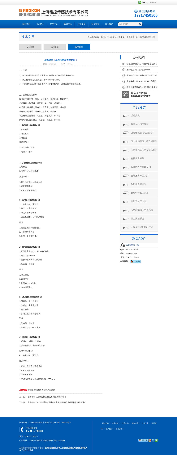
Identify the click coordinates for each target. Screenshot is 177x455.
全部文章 (30, 47)
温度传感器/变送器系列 (142, 133)
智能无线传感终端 (140, 124)
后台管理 (119, 429)
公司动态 (139, 57)
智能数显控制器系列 (141, 167)
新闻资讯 (68, 24)
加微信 (142, 2)
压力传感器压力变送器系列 (144, 141)
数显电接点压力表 (140, 193)
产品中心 (54, 24)
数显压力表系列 (138, 184)
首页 (103, 37)
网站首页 (26, 24)
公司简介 (40, 24)
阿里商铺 (95, 24)
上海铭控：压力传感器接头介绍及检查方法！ (47, 397)
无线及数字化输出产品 (142, 227)
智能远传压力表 (138, 201)
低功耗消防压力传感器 (142, 210)
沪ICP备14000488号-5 (62, 422)
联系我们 (109, 24)
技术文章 (81, 24)
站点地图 (153, 2)
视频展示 (54, 47)
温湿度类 (135, 115)
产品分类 (139, 107)
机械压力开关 (137, 158)
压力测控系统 (137, 218)
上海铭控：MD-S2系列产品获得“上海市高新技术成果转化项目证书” (56, 402)
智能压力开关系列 (140, 175)
